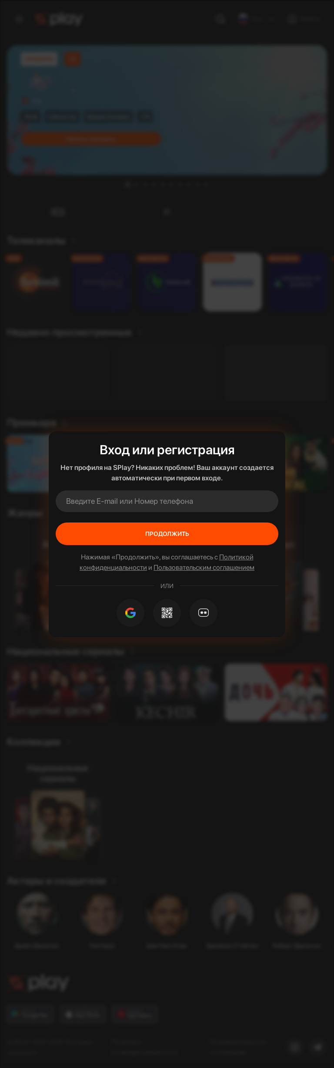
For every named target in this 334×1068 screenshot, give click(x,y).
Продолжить (167, 533)
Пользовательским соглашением (204, 567)
